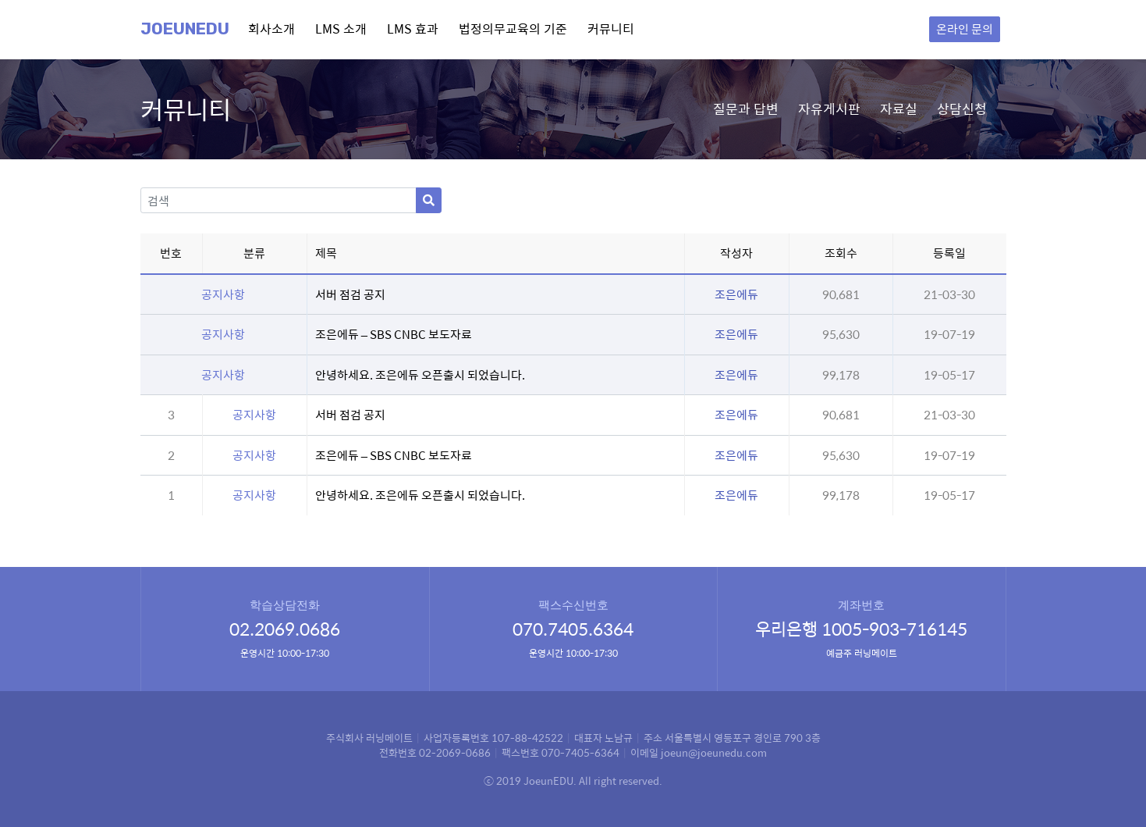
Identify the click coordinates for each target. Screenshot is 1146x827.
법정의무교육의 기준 (513, 28)
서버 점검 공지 (350, 294)
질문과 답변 (746, 109)
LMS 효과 (412, 28)
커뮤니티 (610, 28)
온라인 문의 (964, 28)
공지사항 (254, 414)
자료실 (898, 109)
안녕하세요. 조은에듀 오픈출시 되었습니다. (420, 374)
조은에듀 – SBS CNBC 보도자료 (393, 334)
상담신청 (962, 109)
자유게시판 (829, 109)
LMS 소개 (341, 28)
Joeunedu (184, 29)
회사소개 (271, 28)
